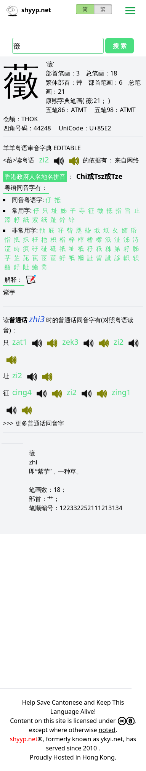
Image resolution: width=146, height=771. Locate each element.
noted (107, 730)
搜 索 (120, 46)
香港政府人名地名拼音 (35, 176)
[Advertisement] (73, 610)
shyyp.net (24, 739)
